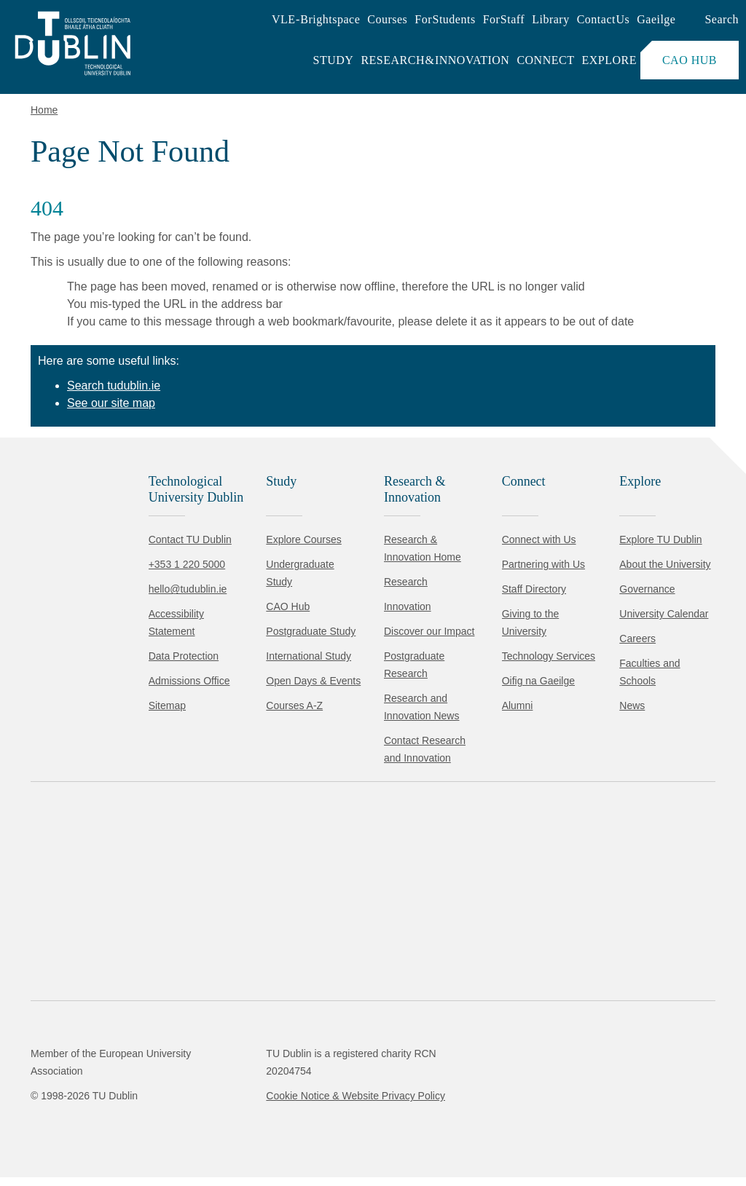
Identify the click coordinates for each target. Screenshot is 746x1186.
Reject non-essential (198, 1131)
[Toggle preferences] (315, 1131)
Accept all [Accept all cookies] (76, 1131)
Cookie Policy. (306, 1085)
